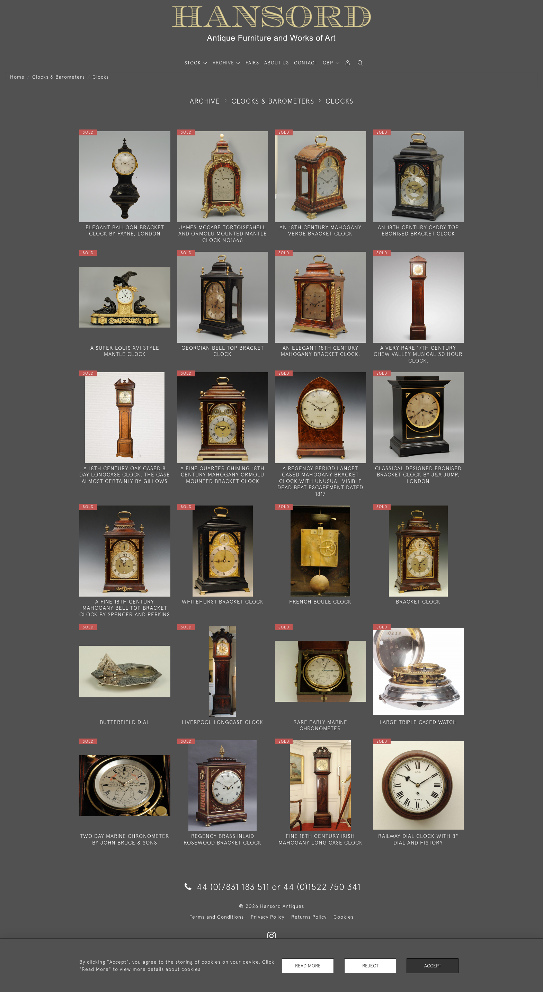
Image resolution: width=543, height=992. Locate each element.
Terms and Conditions (217, 917)
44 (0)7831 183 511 (227, 887)
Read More (308, 965)
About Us (276, 62)
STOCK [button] (194, 62)
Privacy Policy (267, 917)
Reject (370, 965)
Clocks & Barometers (58, 77)
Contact (306, 62)
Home (17, 77)
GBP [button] (329, 62)
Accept (433, 965)
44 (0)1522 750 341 (322, 887)
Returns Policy (309, 917)
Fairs (252, 62)
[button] (360, 62)
